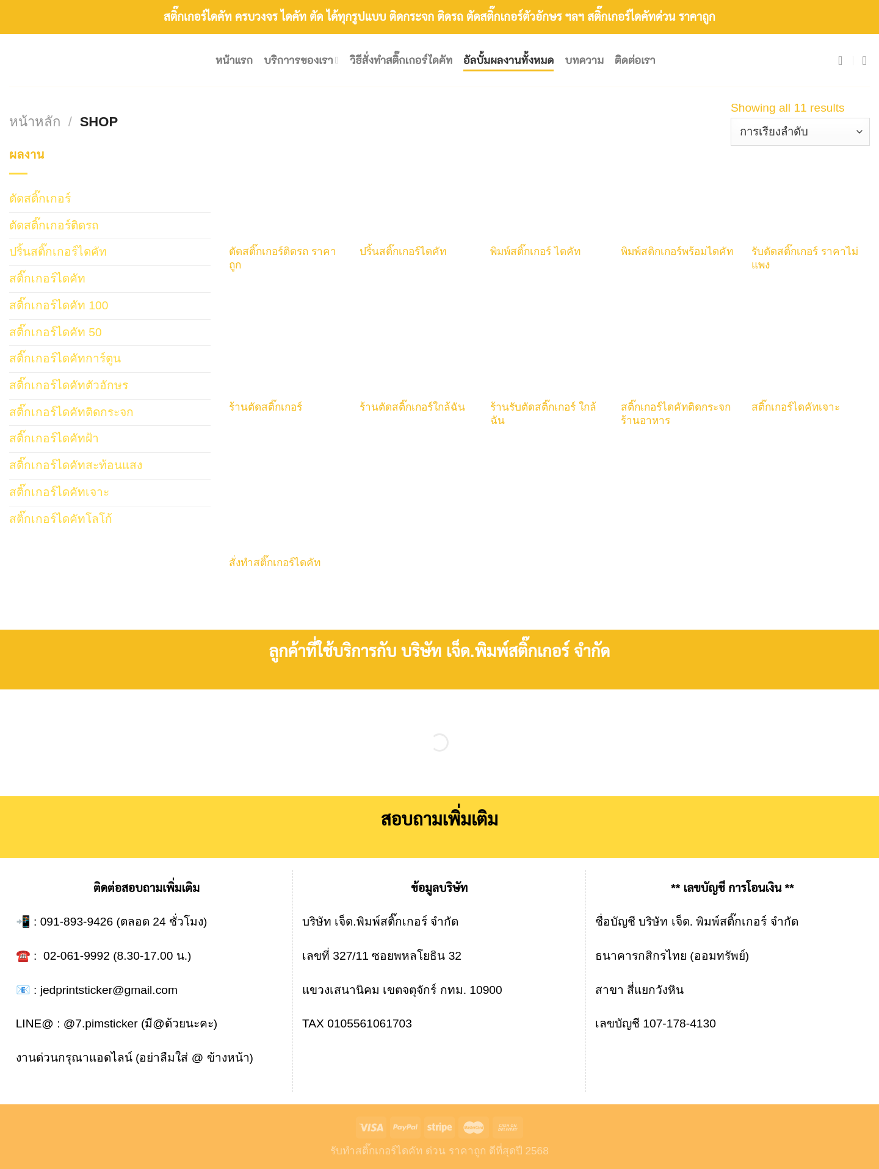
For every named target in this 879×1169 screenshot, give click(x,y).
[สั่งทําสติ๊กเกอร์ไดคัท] (288, 501)
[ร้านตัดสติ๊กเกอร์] (288, 345)
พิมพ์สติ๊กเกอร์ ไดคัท (535, 251)
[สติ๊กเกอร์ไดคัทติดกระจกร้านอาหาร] (680, 345)
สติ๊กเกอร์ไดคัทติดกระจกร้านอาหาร (676, 413)
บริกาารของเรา (301, 60)
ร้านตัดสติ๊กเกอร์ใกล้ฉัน (412, 407)
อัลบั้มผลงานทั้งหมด (508, 60)
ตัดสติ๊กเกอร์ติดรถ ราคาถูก (282, 258)
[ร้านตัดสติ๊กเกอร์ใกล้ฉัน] (419, 345)
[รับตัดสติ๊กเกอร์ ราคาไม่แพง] (810, 190)
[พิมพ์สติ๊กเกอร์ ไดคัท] (549, 190)
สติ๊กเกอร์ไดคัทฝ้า (54, 438)
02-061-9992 (76, 955)
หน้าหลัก (34, 121)
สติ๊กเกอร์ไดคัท (47, 278)
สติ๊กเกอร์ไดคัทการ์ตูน (65, 358)
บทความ (584, 60)
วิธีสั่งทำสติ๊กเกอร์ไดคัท (401, 60)
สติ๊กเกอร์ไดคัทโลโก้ (60, 519)
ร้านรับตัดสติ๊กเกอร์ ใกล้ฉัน (543, 413)
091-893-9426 (77, 921)
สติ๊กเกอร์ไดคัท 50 (55, 332)
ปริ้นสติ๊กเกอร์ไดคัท (58, 251)
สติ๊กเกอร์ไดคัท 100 (58, 305)
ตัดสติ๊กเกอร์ (40, 198)
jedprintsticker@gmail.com (109, 990)
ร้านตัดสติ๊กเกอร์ (265, 407)
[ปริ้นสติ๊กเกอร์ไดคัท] (419, 190)
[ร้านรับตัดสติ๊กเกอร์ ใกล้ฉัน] (549, 345)
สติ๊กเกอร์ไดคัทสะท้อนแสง (75, 465)
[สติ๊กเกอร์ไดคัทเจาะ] (810, 345)
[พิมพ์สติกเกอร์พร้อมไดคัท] (680, 190)
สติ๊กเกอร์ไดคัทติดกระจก (71, 412)
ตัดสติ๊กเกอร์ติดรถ (54, 225)
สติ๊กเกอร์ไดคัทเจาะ (59, 492)
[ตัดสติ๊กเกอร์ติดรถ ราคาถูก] (288, 190)
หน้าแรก (234, 60)
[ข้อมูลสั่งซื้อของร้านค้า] (800, 132)
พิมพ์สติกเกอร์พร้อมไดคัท (677, 251)
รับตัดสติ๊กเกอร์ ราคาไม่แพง (804, 258)
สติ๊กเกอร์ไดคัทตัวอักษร (68, 385)
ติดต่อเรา (635, 60)
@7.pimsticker (100, 1023)
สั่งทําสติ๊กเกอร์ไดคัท (274, 562)
